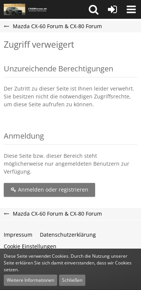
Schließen (72, 280)
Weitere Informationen (30, 280)
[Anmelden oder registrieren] (112, 9)
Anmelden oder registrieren (49, 189)
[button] (93, 9)
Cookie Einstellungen (30, 246)
